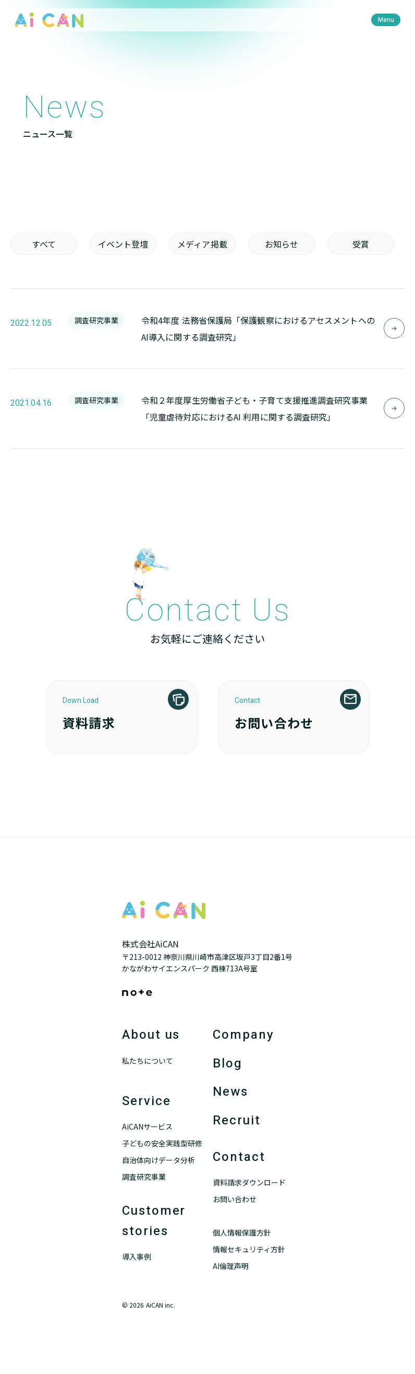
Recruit (236, 1120)
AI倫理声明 (231, 1266)
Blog (227, 1063)
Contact (239, 1157)
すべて (44, 244)
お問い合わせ (235, 1199)
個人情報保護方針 (242, 1232)
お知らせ (281, 244)
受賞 (360, 244)
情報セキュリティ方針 (249, 1249)
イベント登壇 (123, 244)
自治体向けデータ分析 (158, 1160)
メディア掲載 (202, 244)
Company (243, 1035)
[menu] (385, 20)
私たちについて (147, 1060)
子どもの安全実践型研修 (162, 1143)
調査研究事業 (144, 1176)
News (230, 1092)
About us (151, 1035)
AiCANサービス (147, 1126)
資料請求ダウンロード (249, 1182)
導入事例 (136, 1256)
